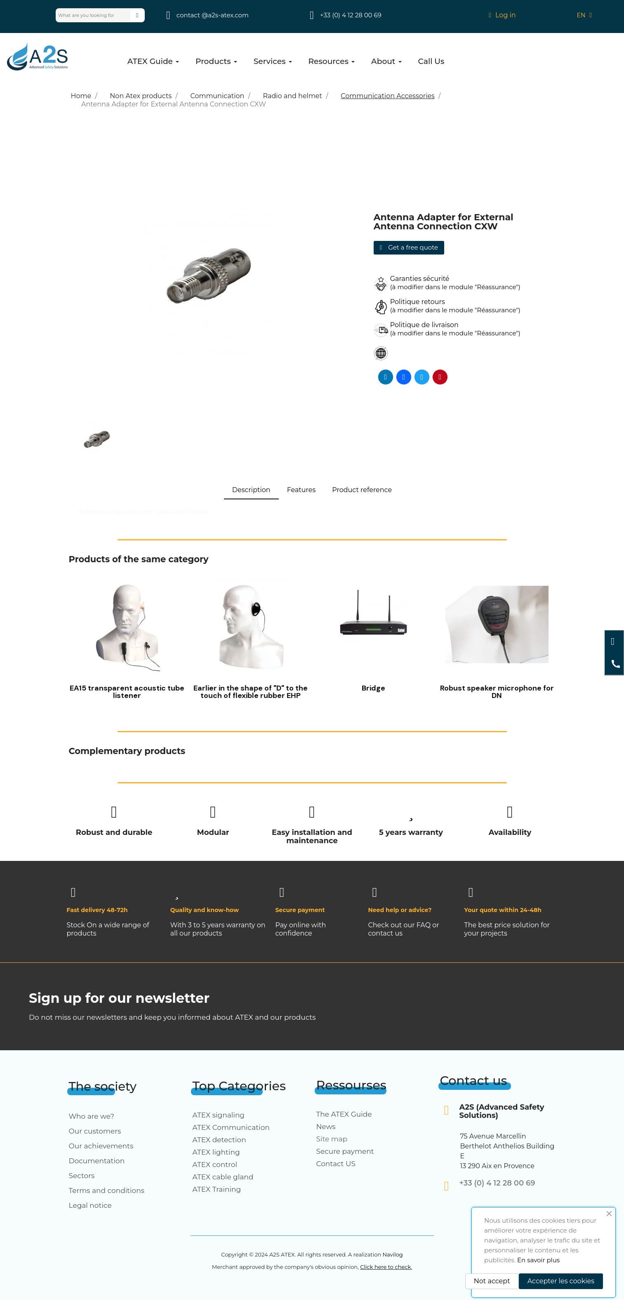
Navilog (392, 1254)
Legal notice (90, 1205)
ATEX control (215, 1164)
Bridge (373, 688)
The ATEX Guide (344, 1114)
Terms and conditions (107, 1190)
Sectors (82, 1176)
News (326, 1126)
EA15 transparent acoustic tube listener (127, 691)
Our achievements (101, 1146)
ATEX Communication (231, 1127)
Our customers (95, 1131)
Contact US (336, 1164)
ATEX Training (217, 1189)
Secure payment (345, 1151)
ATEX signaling (219, 1115)
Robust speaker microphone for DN (497, 691)
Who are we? (92, 1116)
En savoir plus (538, 1260)
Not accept (492, 1281)
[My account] (502, 15)
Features (301, 490)
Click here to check (385, 1267)
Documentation (97, 1161)
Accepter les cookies (560, 1281)
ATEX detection (219, 1140)
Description (251, 490)
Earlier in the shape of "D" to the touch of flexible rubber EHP (250, 691)
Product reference (362, 490)
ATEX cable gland (223, 1177)
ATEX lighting (216, 1152)
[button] (409, 248)
